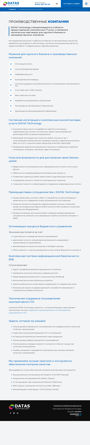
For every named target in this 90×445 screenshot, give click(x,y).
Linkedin (17, 413)
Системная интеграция (23, 120)
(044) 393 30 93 (42, 4)
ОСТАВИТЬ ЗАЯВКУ (71, 4)
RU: (57, 4)
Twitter (14, 413)
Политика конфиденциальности (67, 406)
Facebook (10, 413)
